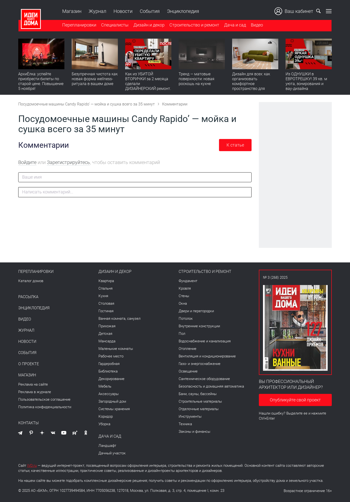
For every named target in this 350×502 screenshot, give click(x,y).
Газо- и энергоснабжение (199, 364)
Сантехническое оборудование (204, 379)
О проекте (28, 364)
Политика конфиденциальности (44, 407)
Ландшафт (107, 445)
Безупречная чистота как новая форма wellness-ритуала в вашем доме (95, 79)
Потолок (186, 318)
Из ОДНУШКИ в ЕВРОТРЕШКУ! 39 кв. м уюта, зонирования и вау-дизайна (306, 81)
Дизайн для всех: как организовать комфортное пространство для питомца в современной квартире (254, 86)
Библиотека (108, 371)
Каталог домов (30, 281)
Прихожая (106, 326)
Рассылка (28, 297)
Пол (182, 333)
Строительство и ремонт (194, 25)
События (149, 11)
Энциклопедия (183, 11)
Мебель (104, 386)
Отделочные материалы (199, 409)
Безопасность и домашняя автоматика (211, 386)
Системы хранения (114, 409)
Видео (257, 25)
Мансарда (106, 341)
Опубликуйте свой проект (295, 399)
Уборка (104, 424)
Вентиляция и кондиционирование (207, 356)
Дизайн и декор (148, 25)
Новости (122, 11)
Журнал (97, 11)
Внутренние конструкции (199, 326)
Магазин (71, 11)
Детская (105, 333)
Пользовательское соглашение (44, 399)
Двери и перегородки (196, 311)
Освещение (188, 371)
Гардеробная (109, 364)
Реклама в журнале (34, 392)
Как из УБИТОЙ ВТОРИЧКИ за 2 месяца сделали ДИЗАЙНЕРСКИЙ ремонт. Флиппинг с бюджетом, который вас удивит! (148, 86)
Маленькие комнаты (115, 348)
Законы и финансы (194, 431)
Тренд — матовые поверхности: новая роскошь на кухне (196, 79)
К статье (235, 144)
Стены (184, 296)
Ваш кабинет (294, 11)
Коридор (105, 416)
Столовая (106, 303)
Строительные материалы (200, 401)
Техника (185, 424)
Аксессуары (108, 394)
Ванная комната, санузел (119, 318)
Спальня (105, 288)
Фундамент (188, 281)
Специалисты (114, 25)
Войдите (27, 162)
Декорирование (111, 379)
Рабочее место (110, 356)
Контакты (28, 423)
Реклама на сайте (33, 384)
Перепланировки (79, 25)
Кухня (103, 296)
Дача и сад (235, 25)
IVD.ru (32, 465)
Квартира (106, 281)
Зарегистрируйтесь (68, 162)
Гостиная (106, 311)
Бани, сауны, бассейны (198, 394)
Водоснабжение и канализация (205, 341)
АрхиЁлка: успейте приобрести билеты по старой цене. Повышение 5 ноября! (40, 81)
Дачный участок (112, 453)
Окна (183, 303)
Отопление (187, 348)
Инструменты (190, 416)
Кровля (185, 288)
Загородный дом (112, 401)
